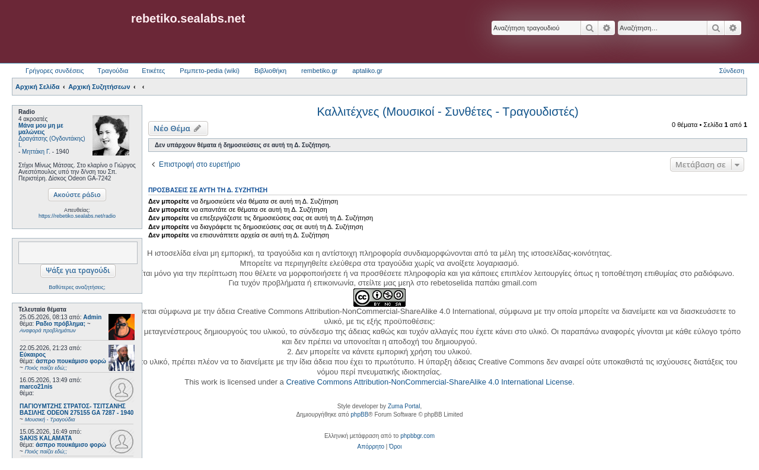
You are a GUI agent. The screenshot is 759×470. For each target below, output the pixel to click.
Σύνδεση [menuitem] (731, 70)
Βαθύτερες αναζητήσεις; (77, 287)
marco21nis (36, 386)
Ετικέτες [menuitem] (153, 70)
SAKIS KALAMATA (46, 438)
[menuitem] (371, 447)
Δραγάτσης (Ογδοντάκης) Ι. (51, 141)
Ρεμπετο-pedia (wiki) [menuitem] (210, 70)
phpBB (359, 414)
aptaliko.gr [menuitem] (367, 70)
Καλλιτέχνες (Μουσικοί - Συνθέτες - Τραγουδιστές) (447, 111)
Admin (92, 317)
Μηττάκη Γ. (36, 151)
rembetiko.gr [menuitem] (319, 70)
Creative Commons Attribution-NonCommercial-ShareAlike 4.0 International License (429, 381)
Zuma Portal (404, 406)
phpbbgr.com (417, 436)
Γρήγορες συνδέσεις (54, 70)
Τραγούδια (112, 70)
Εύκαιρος (33, 354)
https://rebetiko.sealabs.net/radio (77, 216)
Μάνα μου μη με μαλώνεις (40, 128)
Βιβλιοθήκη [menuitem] (270, 70)
